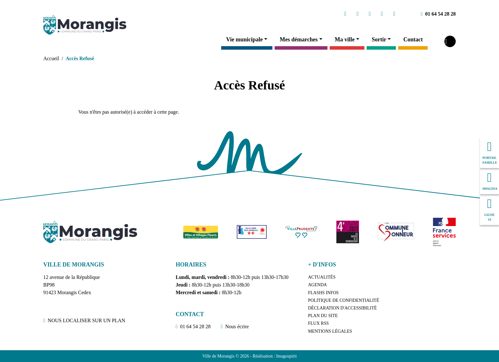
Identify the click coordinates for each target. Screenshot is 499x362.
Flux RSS (318, 323)
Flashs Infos (323, 292)
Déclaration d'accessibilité (342, 308)
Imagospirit (286, 356)
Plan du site (323, 315)
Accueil (51, 58)
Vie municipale (244, 39)
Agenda (317, 284)
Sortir (379, 39)
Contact (413, 39)
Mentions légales (330, 331)
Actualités (321, 277)
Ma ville (345, 39)
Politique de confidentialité (343, 300)
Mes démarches (299, 39)
